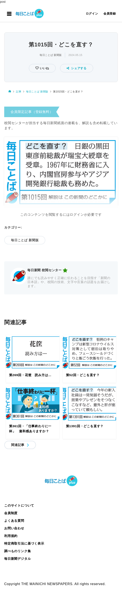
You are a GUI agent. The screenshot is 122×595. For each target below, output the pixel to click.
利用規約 (10, 536)
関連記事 (17, 445)
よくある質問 (14, 520)
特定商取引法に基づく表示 (24, 543)
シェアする (77, 68)
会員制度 (10, 513)
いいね (44, 68)
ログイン (92, 13)
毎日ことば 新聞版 (51, 55)
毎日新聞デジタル (17, 558)
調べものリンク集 (17, 551)
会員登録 (109, 13)
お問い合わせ (14, 528)
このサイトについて (19, 505)
